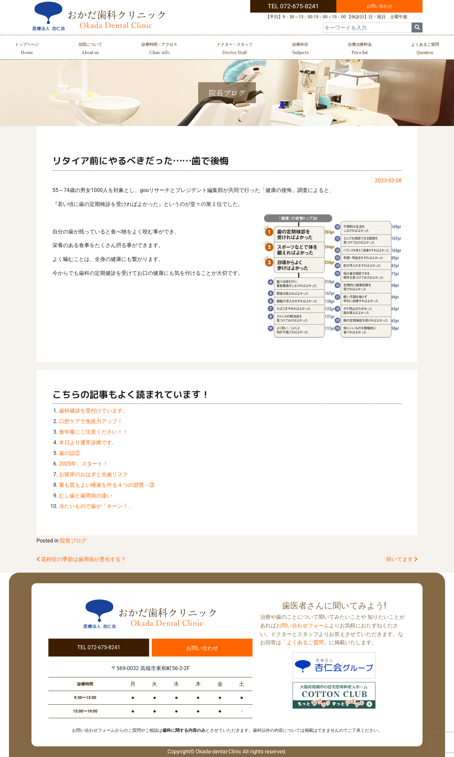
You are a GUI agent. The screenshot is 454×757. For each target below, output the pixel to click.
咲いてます (402, 559)
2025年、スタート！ (83, 464)
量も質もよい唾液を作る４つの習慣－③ (106, 485)
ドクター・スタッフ (235, 49)
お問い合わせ (379, 6)
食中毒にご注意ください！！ (93, 432)
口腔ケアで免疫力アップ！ (91, 421)
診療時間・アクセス (159, 49)
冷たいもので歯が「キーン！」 (96, 506)
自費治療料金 (360, 49)
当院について (90, 49)
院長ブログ (73, 540)
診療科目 (300, 49)
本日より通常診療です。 (88, 442)
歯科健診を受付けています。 (93, 411)
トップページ (27, 49)
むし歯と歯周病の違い (85, 495)
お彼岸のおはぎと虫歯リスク (93, 474)
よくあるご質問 (425, 49)
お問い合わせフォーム (302, 625)
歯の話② (69, 453)
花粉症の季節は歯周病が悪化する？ (81, 559)
